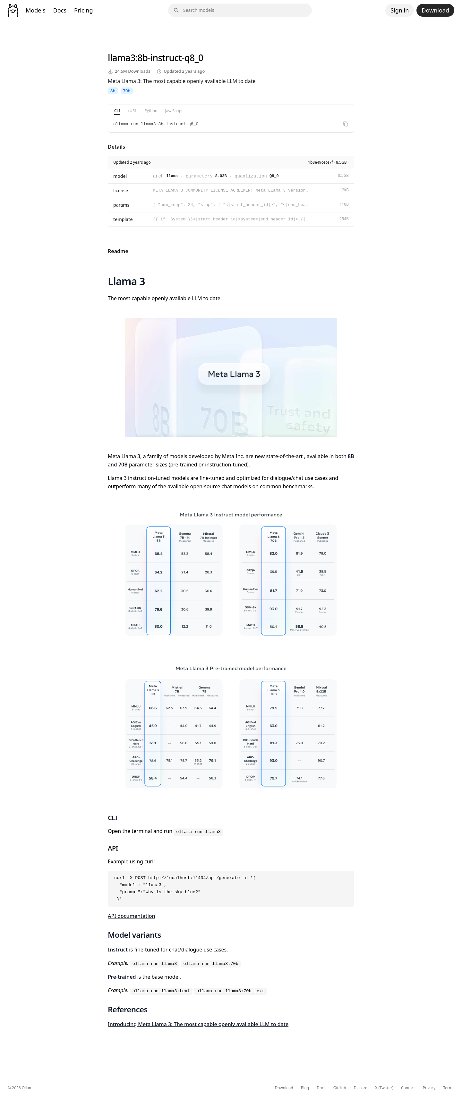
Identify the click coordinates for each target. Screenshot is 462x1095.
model (120, 176)
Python (151, 110)
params (121, 205)
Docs (59, 10)
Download (435, 10)
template (123, 219)
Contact (408, 1088)
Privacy (429, 1088)
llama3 (121, 58)
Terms (448, 1088)
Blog (305, 1088)
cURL (132, 110)
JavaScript (174, 110)
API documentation (131, 915)
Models (36, 10)
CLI (117, 110)
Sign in (399, 10)
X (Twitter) (384, 1088)
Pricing (83, 10)
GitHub (339, 1088)
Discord (361, 1088)
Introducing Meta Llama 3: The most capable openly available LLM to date (198, 1024)
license (120, 190)
